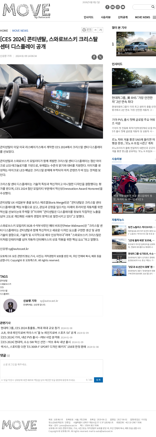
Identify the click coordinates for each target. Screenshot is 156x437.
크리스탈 (3, 290)
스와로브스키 (5, 283)
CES (2, 287)
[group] (134, 183)
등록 (98, 379)
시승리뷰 (106, 17)
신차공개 (123, 17)
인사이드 (88, 17)
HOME (4, 30)
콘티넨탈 (3, 280)
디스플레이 (4, 293)
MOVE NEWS (142, 17)
